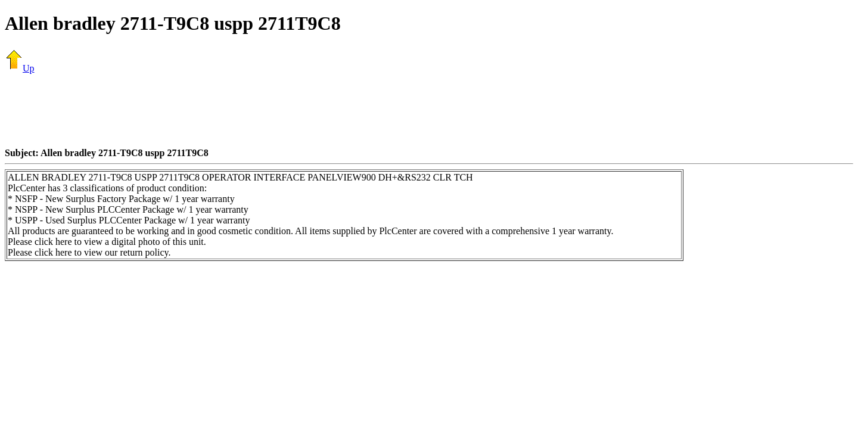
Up (20, 68)
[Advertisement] (429, 110)
